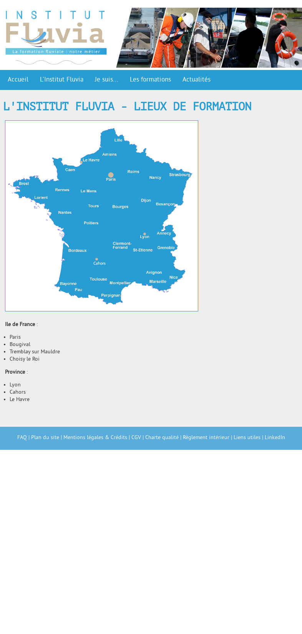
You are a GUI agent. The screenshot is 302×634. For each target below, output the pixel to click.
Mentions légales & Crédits (95, 437)
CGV (136, 437)
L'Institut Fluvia (61, 80)
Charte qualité (162, 437)
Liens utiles (247, 437)
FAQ (22, 437)
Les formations (150, 80)
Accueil (18, 80)
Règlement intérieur (206, 437)
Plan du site (45, 437)
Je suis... (106, 80)
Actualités (197, 80)
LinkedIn (275, 437)
